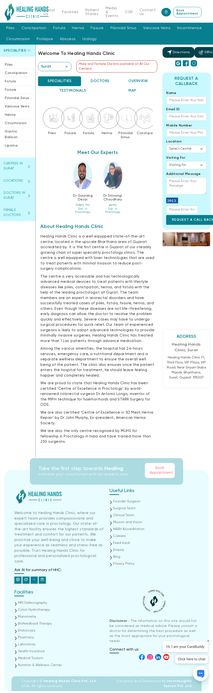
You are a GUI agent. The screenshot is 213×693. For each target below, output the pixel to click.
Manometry (27, 616)
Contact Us (148, 12)
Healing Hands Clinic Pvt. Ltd (70, 681)
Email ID (173, 109)
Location (173, 141)
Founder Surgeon (126, 501)
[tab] (59, 81)
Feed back (121, 543)
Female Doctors (12, 212)
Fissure (97, 28)
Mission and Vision (127, 522)
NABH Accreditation (128, 529)
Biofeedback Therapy (35, 623)
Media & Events (112, 12)
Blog (116, 556)
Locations (13, 180)
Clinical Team (123, 515)
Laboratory (26, 644)
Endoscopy (26, 630)
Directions (178, 52)
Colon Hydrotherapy (34, 609)
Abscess (68, 39)
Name (171, 93)
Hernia (78, 28)
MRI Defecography (32, 602)
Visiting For (175, 157)
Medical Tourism (30, 658)
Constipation (34, 28)
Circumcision (18, 39)
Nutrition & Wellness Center (40, 665)
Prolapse (45, 39)
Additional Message (183, 174)
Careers (119, 536)
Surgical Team (124, 508)
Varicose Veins (156, 28)
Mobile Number (179, 125)
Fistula (59, 28)
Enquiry (118, 549)
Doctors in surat (14, 195)
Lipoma (11, 145)
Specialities (15, 50)
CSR (129, 12)
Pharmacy (26, 637)
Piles (10, 28)
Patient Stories (92, 12)
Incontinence (189, 28)
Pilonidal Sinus (123, 28)
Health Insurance (31, 651)
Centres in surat (13, 166)
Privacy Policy (123, 563)
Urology (89, 39)
